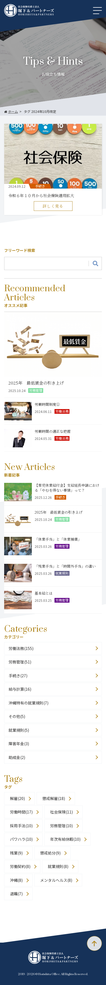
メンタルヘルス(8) (56, 880)
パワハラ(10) (21, 839)
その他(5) (17, 716)
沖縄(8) (16, 880)
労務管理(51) (20, 662)
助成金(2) (17, 757)
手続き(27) (18, 675)
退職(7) (16, 893)
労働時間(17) (21, 812)
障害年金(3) (19, 743)
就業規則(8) (58, 866)
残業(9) (16, 853)
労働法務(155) (21, 648)
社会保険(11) (61, 812)
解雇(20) (17, 798)
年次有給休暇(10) (65, 839)
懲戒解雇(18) (53, 798)
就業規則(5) (19, 730)
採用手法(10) (21, 825)
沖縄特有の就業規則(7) (28, 703)
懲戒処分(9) (50, 853)
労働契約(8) (20, 866)
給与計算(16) (20, 689)
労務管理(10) (61, 825)
